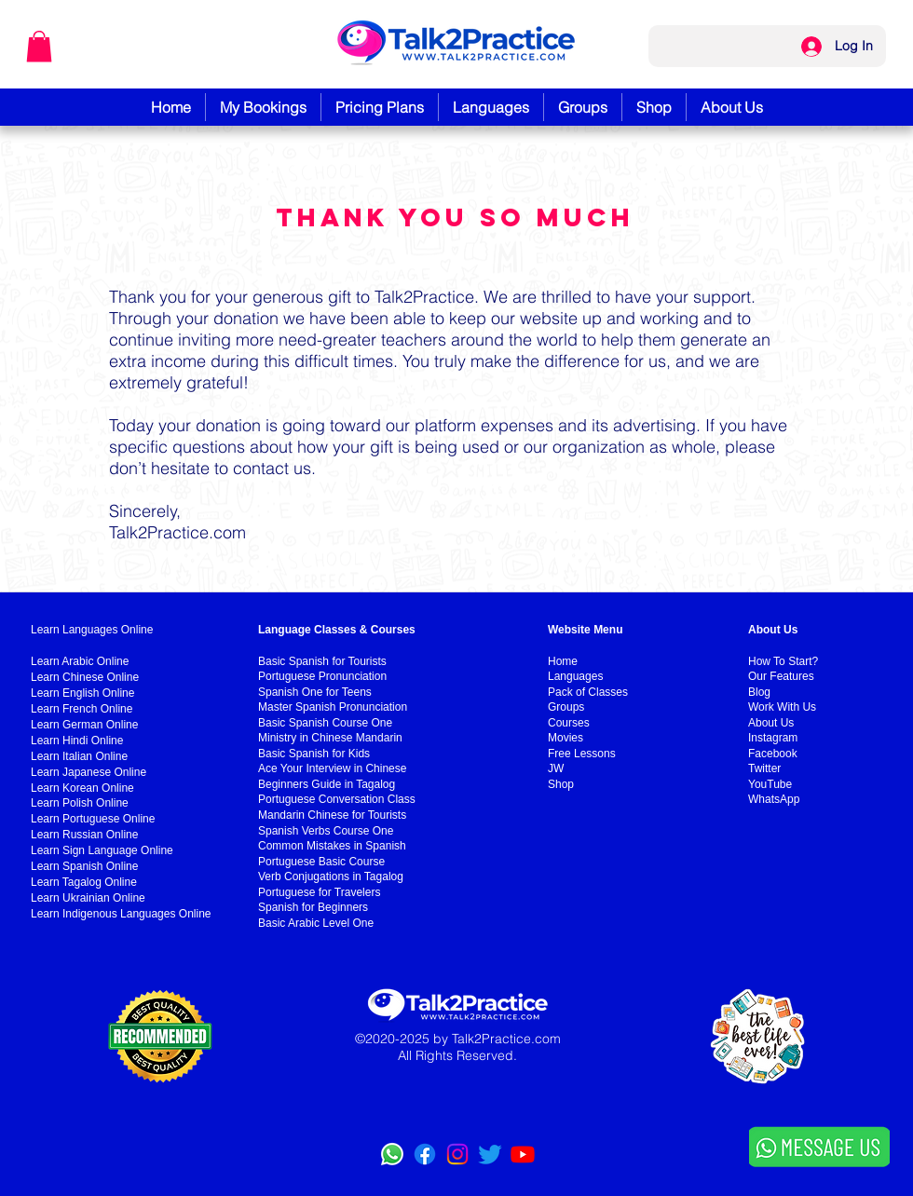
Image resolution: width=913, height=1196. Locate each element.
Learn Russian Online (84, 834)
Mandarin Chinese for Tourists (332, 815)
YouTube (770, 784)
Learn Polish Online (80, 802)
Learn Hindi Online (77, 740)
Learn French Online (81, 708)
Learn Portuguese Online (93, 818)
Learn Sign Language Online (102, 850)
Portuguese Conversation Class (337, 799)
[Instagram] (457, 1154)
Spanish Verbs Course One (325, 830)
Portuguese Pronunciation (322, 676)
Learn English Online (82, 693)
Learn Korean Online (82, 788)
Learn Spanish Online (84, 866)
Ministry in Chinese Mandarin (330, 737)
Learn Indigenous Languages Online (121, 913)
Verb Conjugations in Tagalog (330, 876)
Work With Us (782, 707)
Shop (561, 784)
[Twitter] (490, 1154)
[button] (39, 46)
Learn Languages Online (92, 629)
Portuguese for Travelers (319, 892)
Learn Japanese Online (88, 772)
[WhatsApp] (392, 1154)
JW (556, 768)
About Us (771, 722)
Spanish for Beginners (313, 907)
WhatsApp (773, 799)
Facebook (772, 753)
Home (563, 661)
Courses (569, 722)
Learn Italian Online (79, 756)
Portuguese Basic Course (321, 861)
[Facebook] (425, 1154)
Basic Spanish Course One (325, 722)
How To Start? (783, 661)
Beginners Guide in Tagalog (326, 784)
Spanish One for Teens (315, 692)
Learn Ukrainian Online (88, 897)
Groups (566, 707)
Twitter (764, 768)
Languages (575, 676)
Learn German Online (84, 724)
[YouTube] (523, 1154)
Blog (759, 692)
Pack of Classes (588, 692)
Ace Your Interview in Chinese (332, 768)
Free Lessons (582, 753)
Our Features (781, 676)
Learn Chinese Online (85, 677)
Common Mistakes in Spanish (332, 845)
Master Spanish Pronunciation (332, 707)
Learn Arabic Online (80, 661)
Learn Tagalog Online (84, 882)
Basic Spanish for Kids (314, 753)
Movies (565, 737)
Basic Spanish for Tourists (322, 661)
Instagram (772, 737)
